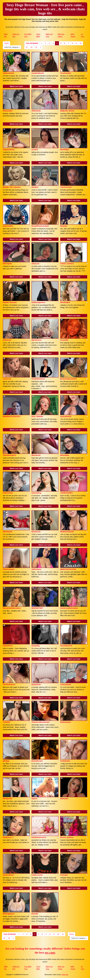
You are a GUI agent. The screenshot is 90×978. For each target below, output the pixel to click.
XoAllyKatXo (65, 761)
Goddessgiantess (38, 302)
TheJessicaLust (9, 684)
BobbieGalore (65, 722)
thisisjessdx (7, 798)
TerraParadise (65, 73)
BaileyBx (63, 226)
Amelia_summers (67, 264)
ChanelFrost (7, 646)
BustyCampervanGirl (68, 379)
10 (80, 43)
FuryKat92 (64, 340)
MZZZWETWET (37, 608)
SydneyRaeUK (65, 416)
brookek (35, 149)
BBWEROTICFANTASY (12, 416)
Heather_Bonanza (10, 302)
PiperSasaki (7, 532)
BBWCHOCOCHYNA (68, 569)
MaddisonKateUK (67, 532)
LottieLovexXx (37, 875)
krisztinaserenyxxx (39, 837)
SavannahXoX (8, 875)
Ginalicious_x (8, 837)
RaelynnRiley (8, 226)
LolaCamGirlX (65, 684)
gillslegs (6, 761)
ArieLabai (64, 875)
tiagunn (35, 798)
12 (31, 47)
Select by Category (12, 47)
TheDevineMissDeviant (40, 722)
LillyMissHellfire (66, 493)
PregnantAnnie (9, 149)
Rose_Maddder (37, 416)
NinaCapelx (7, 264)
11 (27, 47)
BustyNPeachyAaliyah (40, 226)
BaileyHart (64, 798)
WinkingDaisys (8, 914)
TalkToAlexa (36, 569)
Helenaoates (7, 111)
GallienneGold (8, 73)
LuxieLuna (7, 379)
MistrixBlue (64, 455)
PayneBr (35, 914)
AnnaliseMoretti (38, 73)
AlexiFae (35, 187)
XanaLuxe (35, 264)
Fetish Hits (65, 974)
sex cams (50, 952)
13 (36, 47)
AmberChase (8, 493)
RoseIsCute (36, 532)
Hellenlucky (36, 111)
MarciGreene (36, 340)
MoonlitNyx (64, 149)
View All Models (32, 43)
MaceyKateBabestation (12, 608)
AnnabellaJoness (38, 379)
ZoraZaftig (35, 646)
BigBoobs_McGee (67, 111)
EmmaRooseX (37, 761)
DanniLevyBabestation (69, 608)
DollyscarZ (7, 340)
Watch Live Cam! (16, 86)
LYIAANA (6, 722)
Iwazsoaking (36, 493)
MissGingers (65, 302)
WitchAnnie (36, 455)
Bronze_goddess (66, 837)
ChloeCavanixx (9, 569)
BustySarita (36, 684)
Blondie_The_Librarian (12, 187)
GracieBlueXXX (66, 646)
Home (6, 43)
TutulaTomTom (66, 187)
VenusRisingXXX (9, 455)
